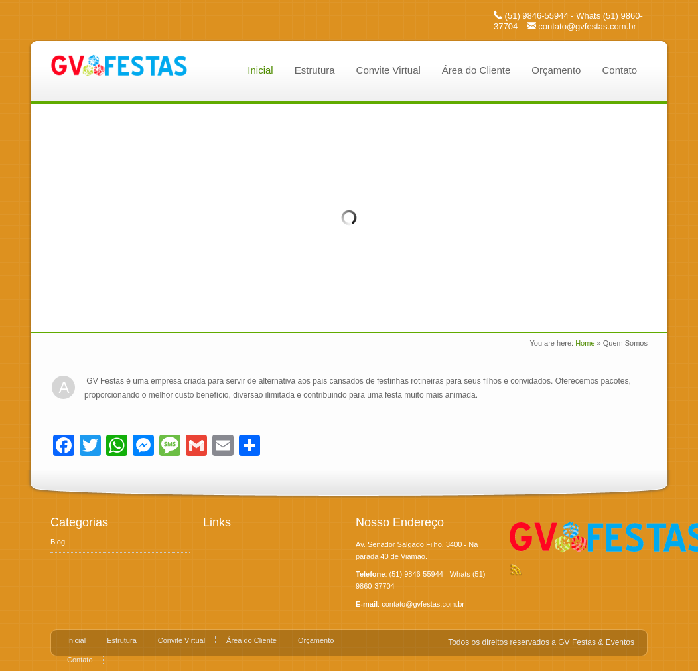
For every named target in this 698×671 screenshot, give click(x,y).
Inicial (260, 70)
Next (648, 216)
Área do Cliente (476, 70)
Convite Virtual (388, 70)
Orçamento (556, 70)
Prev (50, 216)
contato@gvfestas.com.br (587, 26)
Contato (619, 70)
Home (584, 343)
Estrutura (315, 70)
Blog (57, 542)
